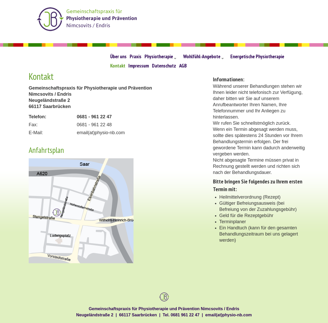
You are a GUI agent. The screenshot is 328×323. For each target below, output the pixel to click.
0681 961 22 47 (185, 314)
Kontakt (117, 65)
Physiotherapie (160, 57)
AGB (183, 65)
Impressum (138, 65)
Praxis (135, 56)
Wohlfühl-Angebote (203, 57)
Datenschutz (164, 65)
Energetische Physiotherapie (257, 56)
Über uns (118, 56)
